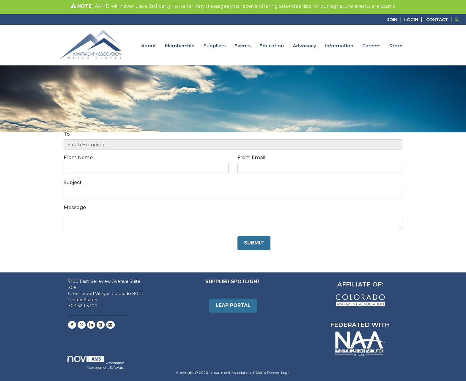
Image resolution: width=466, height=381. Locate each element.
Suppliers (215, 45)
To (67, 134)
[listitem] (395, 19)
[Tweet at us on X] (82, 325)
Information (339, 45)
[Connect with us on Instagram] (101, 325)
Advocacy (304, 45)
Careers (371, 45)
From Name (78, 157)
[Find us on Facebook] (72, 325)
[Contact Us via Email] (110, 325)
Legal (285, 372)
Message (75, 207)
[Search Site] (458, 19)
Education (271, 45)
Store (395, 45)
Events (242, 45)
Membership (180, 45)
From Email (251, 157)
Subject (73, 182)
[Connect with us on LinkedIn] (91, 325)
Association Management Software (95, 363)
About (148, 45)
